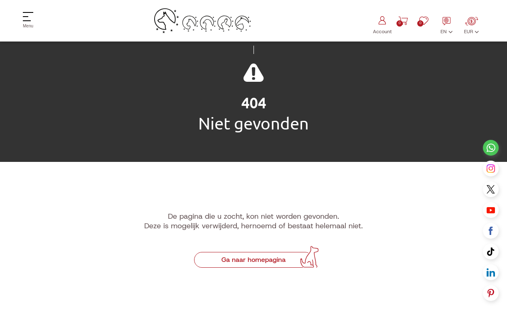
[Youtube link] (491, 210)
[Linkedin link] (491, 272)
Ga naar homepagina (254, 259)
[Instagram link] (491, 168)
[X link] (491, 189)
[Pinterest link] (491, 293)
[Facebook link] (491, 231)
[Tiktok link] (491, 251)
